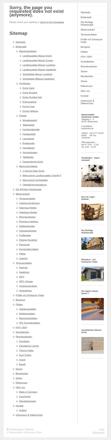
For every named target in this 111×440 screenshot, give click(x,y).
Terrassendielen (27, 198)
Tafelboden (28, 157)
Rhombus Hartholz (28, 221)
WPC (21, 277)
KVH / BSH (21, 327)
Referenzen (22, 383)
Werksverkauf (23, 194)
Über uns (20, 387)
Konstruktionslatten (29, 249)
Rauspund (24, 244)
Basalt (22, 364)
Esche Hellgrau (30, 111)
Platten (19, 304)
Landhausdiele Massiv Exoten (38, 60)
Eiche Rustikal (30, 93)
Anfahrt (23, 410)
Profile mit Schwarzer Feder (30, 295)
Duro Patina (25, 355)
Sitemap (29, 429)
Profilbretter (25, 235)
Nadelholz (24, 272)
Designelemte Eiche (33, 162)
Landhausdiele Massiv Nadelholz (39, 69)
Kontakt (19, 406)
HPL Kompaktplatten (29, 323)
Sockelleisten (22, 332)
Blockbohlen (22, 373)
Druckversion (15, 429)
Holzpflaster (29, 148)
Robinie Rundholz (28, 240)
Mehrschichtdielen (28, 166)
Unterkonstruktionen (29, 203)
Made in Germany (28, 392)
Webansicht (98, 432)
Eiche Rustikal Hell (32, 97)
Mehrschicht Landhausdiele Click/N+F (42, 175)
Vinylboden (25, 83)
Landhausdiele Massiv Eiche (37, 56)
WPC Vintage (26, 281)
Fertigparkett (29, 134)
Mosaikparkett (30, 120)
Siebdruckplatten (27, 309)
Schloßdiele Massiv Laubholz (37, 74)
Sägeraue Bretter (28, 208)
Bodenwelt (21, 46)
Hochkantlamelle (31, 129)
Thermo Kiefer (26, 350)
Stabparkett (28, 125)
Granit (22, 360)
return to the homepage (52, 22)
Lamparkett (28, 139)
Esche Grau (29, 106)
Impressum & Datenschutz (29, 415)
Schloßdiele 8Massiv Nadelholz (39, 79)
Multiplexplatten (27, 314)
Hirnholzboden (30, 152)
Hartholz (23, 267)
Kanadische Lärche (29, 346)
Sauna (19, 369)
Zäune (19, 378)
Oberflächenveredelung (35, 185)
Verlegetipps (25, 290)
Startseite (20, 42)
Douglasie (24, 341)
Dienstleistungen (27, 401)
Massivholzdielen (28, 51)
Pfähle (22, 254)
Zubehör (23, 258)
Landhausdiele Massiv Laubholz (39, 65)
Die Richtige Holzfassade (28, 189)
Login (101, 429)
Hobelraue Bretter (28, 212)
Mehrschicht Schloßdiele (35, 180)
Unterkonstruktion (28, 286)
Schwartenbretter (28, 231)
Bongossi (20, 300)
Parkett (22, 116)
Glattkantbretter (27, 226)
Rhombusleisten (27, 217)
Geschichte (25, 396)
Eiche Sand (28, 88)
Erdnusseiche (30, 102)
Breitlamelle (29, 143)
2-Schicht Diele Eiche (33, 171)
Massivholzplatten (28, 318)
